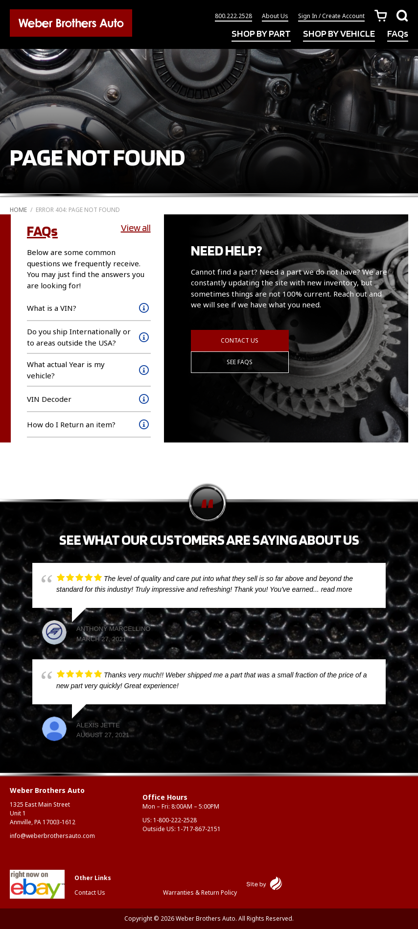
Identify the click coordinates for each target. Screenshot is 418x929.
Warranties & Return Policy (200, 892)
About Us (275, 16)
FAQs (397, 33)
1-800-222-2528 (175, 820)
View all (136, 227)
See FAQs (240, 362)
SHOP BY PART (261, 33)
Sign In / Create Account (331, 16)
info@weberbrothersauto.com (52, 836)
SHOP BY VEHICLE (339, 33)
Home (18, 210)
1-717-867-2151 (199, 829)
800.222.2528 (233, 16)
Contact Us (239, 340)
